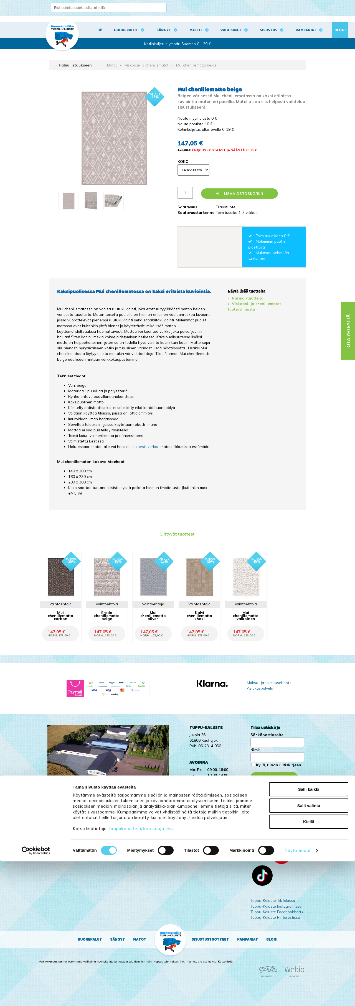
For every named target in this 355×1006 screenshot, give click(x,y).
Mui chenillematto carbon (60, 615)
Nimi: (255, 749)
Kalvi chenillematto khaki (199, 615)
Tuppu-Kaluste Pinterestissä (275, 917)
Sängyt (163, 30)
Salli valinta (308, 950)
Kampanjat (306, 30)
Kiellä (308, 966)
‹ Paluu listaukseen (74, 65)
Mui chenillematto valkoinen (245, 615)
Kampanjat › (260, 794)
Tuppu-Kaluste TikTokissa (272, 900)
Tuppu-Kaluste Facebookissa (275, 911)
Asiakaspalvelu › (261, 688)
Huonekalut (126, 30)
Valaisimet (231, 30)
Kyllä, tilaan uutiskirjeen (278, 764)
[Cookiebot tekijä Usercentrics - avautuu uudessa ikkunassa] (36, 995)
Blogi (340, 30)
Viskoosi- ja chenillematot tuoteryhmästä (254, 306)
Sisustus (268, 30)
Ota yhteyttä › (266, 813)
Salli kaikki (309, 933)
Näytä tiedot (298, 995)
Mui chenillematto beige (196, 65)
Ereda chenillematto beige (107, 615)
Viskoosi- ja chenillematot (146, 65)
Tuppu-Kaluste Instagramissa (275, 906)
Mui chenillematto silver (153, 615)
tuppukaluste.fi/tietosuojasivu (141, 973)
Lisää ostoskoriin (239, 193)
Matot (195, 30)
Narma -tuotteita (247, 298)
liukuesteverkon (146, 446)
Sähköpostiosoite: (267, 734)
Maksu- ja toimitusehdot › (269, 682)
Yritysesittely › (262, 800)
